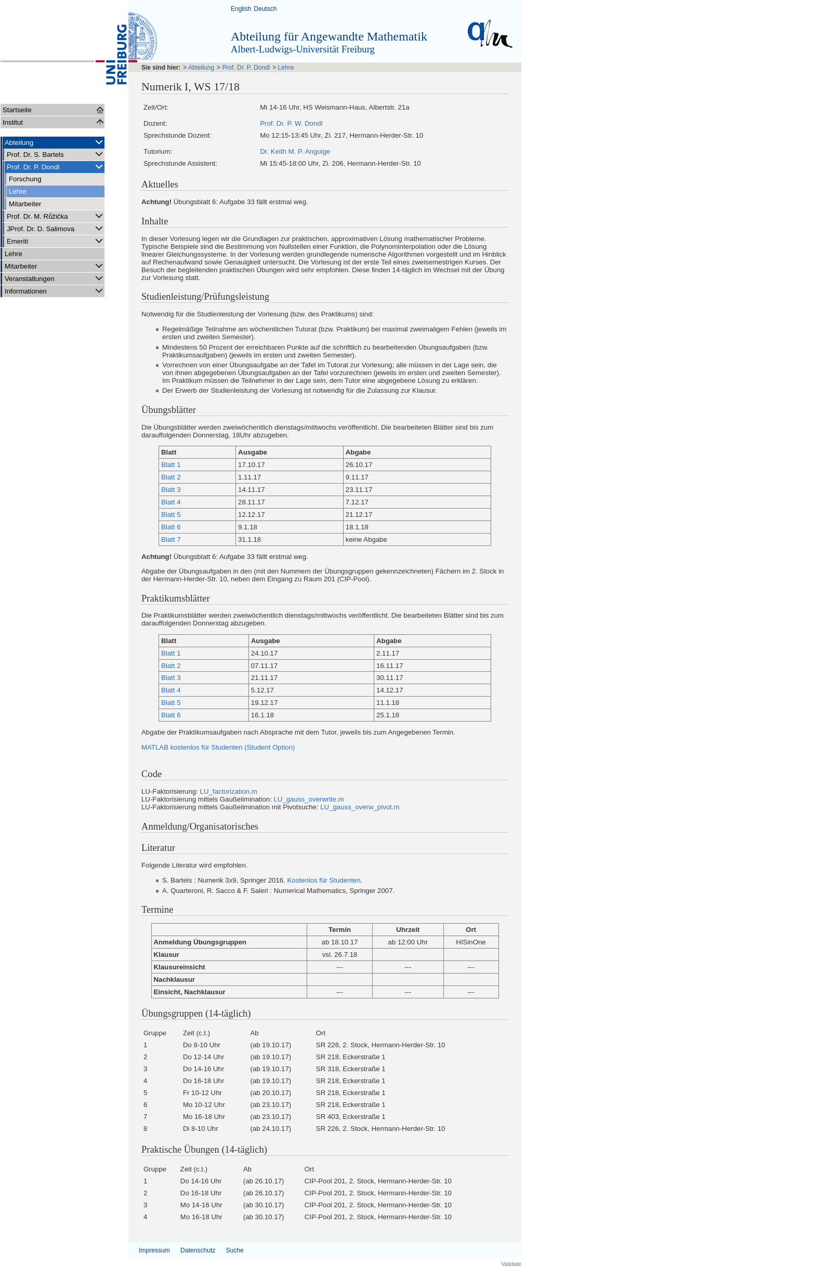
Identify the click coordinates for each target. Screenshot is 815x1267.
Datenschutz (197, 1250)
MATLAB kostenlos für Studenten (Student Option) (218, 747)
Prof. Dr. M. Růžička (55, 215)
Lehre (18, 191)
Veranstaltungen (54, 278)
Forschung (25, 179)
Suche (234, 1250)
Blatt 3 (171, 490)
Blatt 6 (171, 527)
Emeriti (55, 240)
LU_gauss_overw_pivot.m (359, 807)
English (241, 8)
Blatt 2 (171, 477)
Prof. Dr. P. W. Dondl (291, 123)
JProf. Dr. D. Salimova (55, 228)
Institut (13, 122)
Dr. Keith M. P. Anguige (295, 151)
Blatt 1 (171, 465)
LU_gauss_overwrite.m (308, 799)
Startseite (17, 110)
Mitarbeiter (25, 204)
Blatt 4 (171, 502)
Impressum (154, 1250)
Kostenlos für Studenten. (324, 880)
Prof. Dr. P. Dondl (55, 166)
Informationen (54, 290)
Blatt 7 (171, 539)
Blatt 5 (171, 514)
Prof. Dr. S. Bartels (55, 154)
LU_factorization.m (228, 791)
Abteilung (54, 142)
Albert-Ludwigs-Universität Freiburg (303, 49)
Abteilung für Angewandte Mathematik (329, 36)
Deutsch (265, 8)
